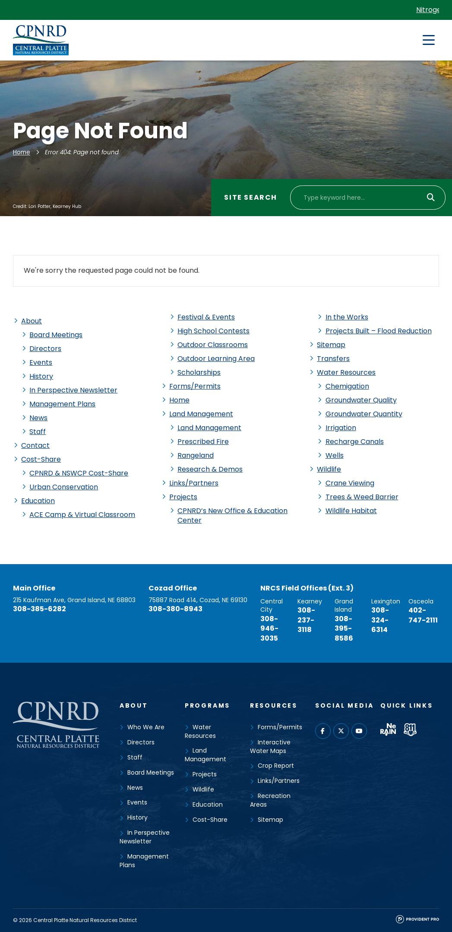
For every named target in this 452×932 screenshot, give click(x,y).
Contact (35, 445)
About (31, 321)
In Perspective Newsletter (73, 390)
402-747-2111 (423, 615)
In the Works (347, 317)
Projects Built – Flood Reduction (379, 331)
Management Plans (62, 404)
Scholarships (199, 372)
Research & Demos (210, 469)
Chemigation (347, 386)
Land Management (201, 414)
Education (38, 501)
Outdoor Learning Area (216, 359)
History (41, 376)
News (38, 418)
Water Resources (346, 372)
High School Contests (213, 331)
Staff (37, 432)
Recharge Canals (355, 442)
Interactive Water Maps (270, 746)
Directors (45, 349)
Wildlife (329, 469)
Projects (183, 497)
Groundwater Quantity (364, 414)
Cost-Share (41, 459)
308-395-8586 (344, 628)
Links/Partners (193, 483)
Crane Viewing (350, 483)
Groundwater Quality (361, 400)
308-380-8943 (175, 609)
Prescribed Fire (203, 442)
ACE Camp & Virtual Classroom (82, 515)
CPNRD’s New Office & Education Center (232, 515)
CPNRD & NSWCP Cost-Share (78, 473)
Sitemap (331, 345)
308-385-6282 (39, 609)
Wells (335, 455)
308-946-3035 (269, 628)
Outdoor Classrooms (212, 345)
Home (21, 152)
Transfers (333, 359)
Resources (273, 705)
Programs (207, 705)
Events (40, 362)
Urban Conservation (63, 487)
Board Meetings (55, 335)
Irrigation (341, 428)
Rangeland (195, 455)
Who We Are (145, 727)
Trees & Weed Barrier (362, 497)
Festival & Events (206, 317)
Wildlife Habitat (351, 511)
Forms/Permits (195, 386)
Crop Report (276, 765)
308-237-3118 (306, 620)
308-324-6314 (380, 620)
